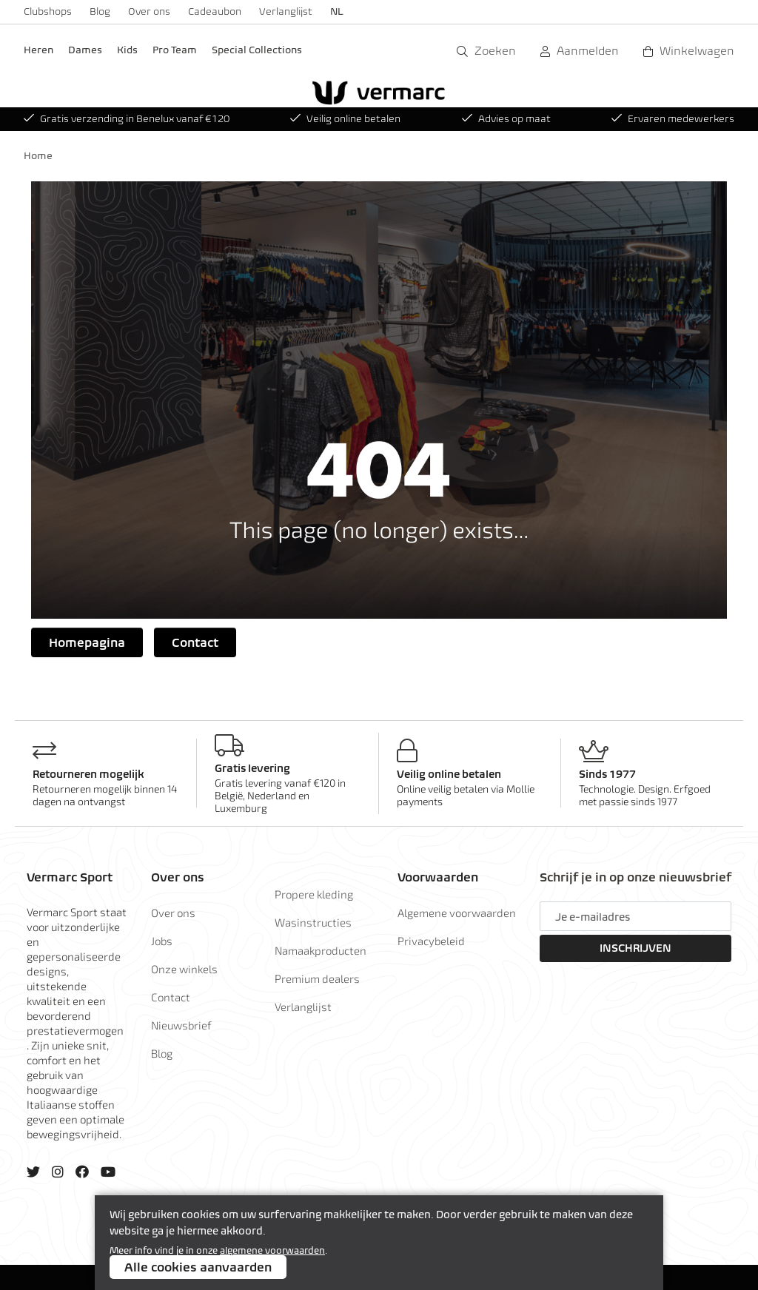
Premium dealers (317, 978)
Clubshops (48, 11)
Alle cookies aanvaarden (198, 1267)
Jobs (161, 940)
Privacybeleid (431, 940)
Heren (38, 50)
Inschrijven (635, 948)
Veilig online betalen (345, 118)
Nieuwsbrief (181, 1025)
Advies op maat (506, 118)
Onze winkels (184, 968)
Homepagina (87, 642)
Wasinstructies (313, 922)
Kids (127, 50)
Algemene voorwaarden (457, 912)
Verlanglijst (285, 11)
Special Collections (257, 50)
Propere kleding (314, 894)
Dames (85, 50)
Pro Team (174, 50)
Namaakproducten (320, 950)
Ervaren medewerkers (672, 118)
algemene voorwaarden (272, 1250)
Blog (100, 11)
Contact (195, 642)
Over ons (149, 11)
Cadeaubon (214, 11)
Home (38, 156)
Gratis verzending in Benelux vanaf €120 (126, 118)
